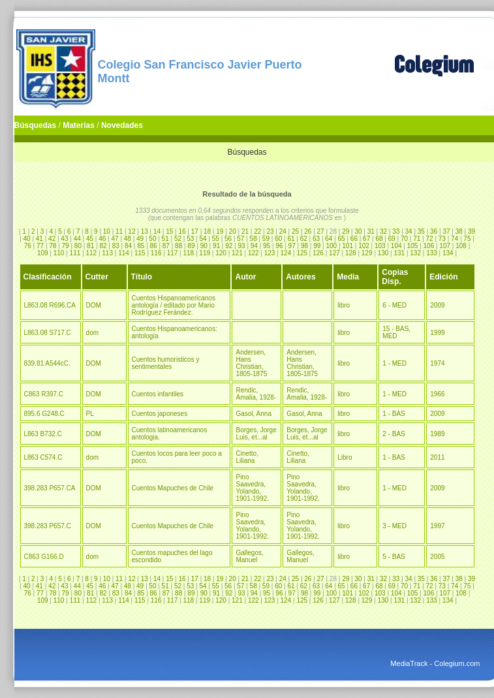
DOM (93, 305)
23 (269, 231)
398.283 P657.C (47, 526)
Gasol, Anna (253, 413)
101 (347, 245)
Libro (344, 457)
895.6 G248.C (44, 413)
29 (345, 231)
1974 (437, 363)
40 (27, 238)
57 (240, 238)
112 (91, 253)
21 (245, 231)
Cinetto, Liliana (247, 457)
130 (383, 253)
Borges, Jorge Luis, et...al (256, 433)
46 (102, 238)
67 (366, 238)
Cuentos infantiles (158, 394)
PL (90, 413)
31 (371, 231)
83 (115, 245)
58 (253, 238)
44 (77, 238)
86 (153, 245)
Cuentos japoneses (160, 413)
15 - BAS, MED (396, 332)
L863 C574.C (43, 457)
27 (320, 231)
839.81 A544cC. (47, 363)
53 (190, 238)
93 (241, 245)
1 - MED (394, 363)
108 (461, 245)
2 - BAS (393, 433)
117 (172, 253)
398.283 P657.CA (50, 488)
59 (266, 238)
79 (65, 245)
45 (89, 238)
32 (383, 231)
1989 (437, 433)
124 (286, 253)
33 (395, 231)
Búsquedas (35, 125)
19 (219, 231)
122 (253, 253)
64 (328, 238)
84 (128, 245)
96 (279, 245)
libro (343, 305)
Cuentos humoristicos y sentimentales (166, 363)
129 (367, 253)
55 (215, 238)
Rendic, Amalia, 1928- (256, 394)
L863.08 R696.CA (50, 305)
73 (442, 238)
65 (341, 238)
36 (433, 231)
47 (114, 238)
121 (237, 253)
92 (228, 245)
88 (178, 245)
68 (378, 238)
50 (152, 238)
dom (92, 332)
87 (166, 245)
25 (295, 231)
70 (404, 238)
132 (415, 253)
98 (304, 245)
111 (75, 253)
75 (467, 238)
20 (232, 231)
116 (156, 253)
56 (228, 238)
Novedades (122, 125)
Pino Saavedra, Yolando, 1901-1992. (252, 487)
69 (391, 238)
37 (446, 231)
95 (266, 245)
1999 (437, 332)
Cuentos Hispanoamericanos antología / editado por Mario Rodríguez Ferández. (173, 305)
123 (269, 253)
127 (334, 253)
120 (220, 253)
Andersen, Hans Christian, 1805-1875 (251, 363)
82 (102, 245)
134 (448, 253)
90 (204, 245)
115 (140, 253)
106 (429, 245)
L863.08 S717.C (47, 332)
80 (78, 245)
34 (408, 231)
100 (331, 245)
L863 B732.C (43, 433)
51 (165, 238)
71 (416, 238)
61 (290, 238)
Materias (79, 125)
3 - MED (394, 526)
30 (358, 231)
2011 (437, 457)
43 (64, 238)
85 (140, 245)
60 (278, 238)
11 (119, 231)
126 (318, 253)
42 (51, 238)
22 (257, 231)
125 (301, 253)
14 (157, 231)
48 (127, 238)
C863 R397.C (44, 394)
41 (39, 238)
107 (444, 245)
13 (144, 231)
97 (292, 245)
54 (202, 238)
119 (204, 253)
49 (140, 238)
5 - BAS (393, 556)
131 (399, 253)
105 (412, 245)
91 (216, 245)
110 (59, 253)
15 (169, 231)
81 (90, 245)
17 (194, 231)
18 (207, 231)
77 (40, 245)
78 (52, 245)
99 (316, 245)
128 (350, 253)
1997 (437, 526)
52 (177, 238)
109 (42, 253)
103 (380, 245)
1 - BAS (393, 413)
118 (188, 253)
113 (107, 253)
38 (459, 231)
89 (190, 245)
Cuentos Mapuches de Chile (173, 488)
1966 (437, 394)
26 (307, 231)
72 (429, 238)
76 (27, 245)
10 (106, 231)
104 (396, 245)
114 (123, 253)
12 (131, 231)
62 (303, 238)
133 (431, 253)
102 (363, 245)
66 (354, 238)
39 (471, 231)
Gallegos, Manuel (249, 556)
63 (316, 238)
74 (454, 238)
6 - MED (394, 305)
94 (254, 245)
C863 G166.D (44, 556)
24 (282, 231)
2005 (437, 556)
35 (421, 231)
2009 (437, 305)
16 (181, 231)
